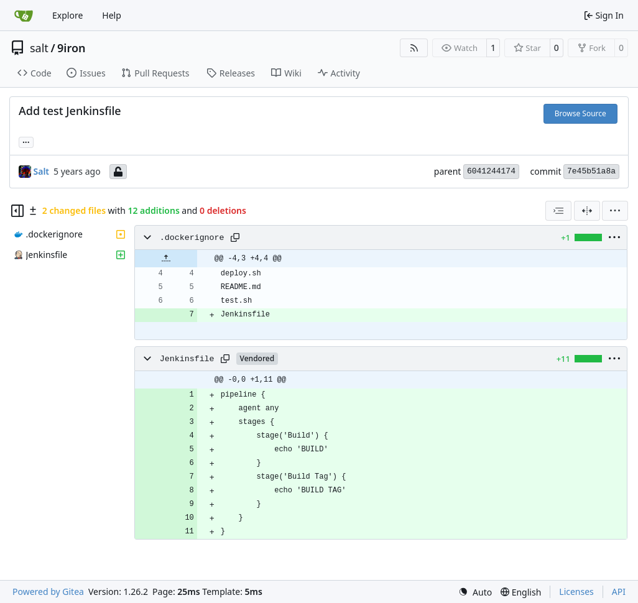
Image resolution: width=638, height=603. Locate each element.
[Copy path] (235, 237)
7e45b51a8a (591, 171)
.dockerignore (192, 237)
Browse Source (580, 113)
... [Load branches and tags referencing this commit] (26, 141)
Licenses (576, 591)
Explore (67, 15)
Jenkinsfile (187, 359)
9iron (71, 48)
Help (111, 15)
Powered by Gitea (48, 591)
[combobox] (558, 211)
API (619, 591)
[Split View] (587, 211)
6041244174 (491, 171)
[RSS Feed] (414, 48)
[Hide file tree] (17, 211)
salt (39, 48)
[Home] (23, 15)
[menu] (615, 211)
